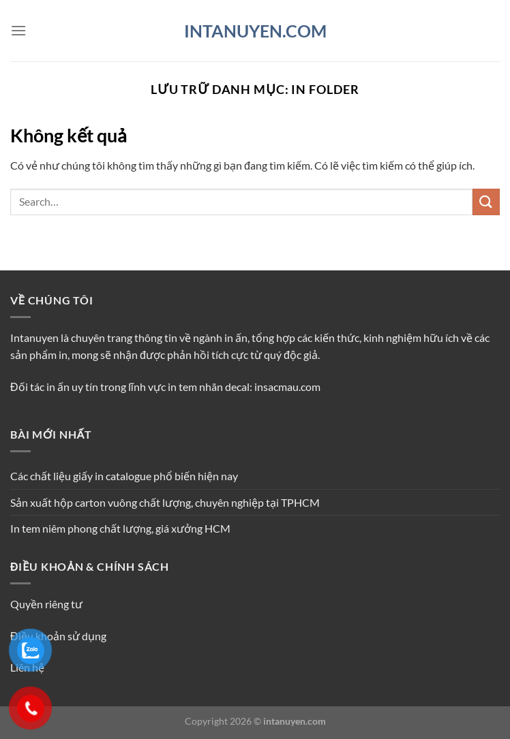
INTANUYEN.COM (255, 31)
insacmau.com (287, 386)
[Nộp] (486, 202)
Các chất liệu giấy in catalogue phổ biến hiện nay (124, 475)
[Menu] (18, 30)
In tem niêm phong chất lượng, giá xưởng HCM (120, 528)
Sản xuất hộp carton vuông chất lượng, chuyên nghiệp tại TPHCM (165, 502)
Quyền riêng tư (46, 603)
